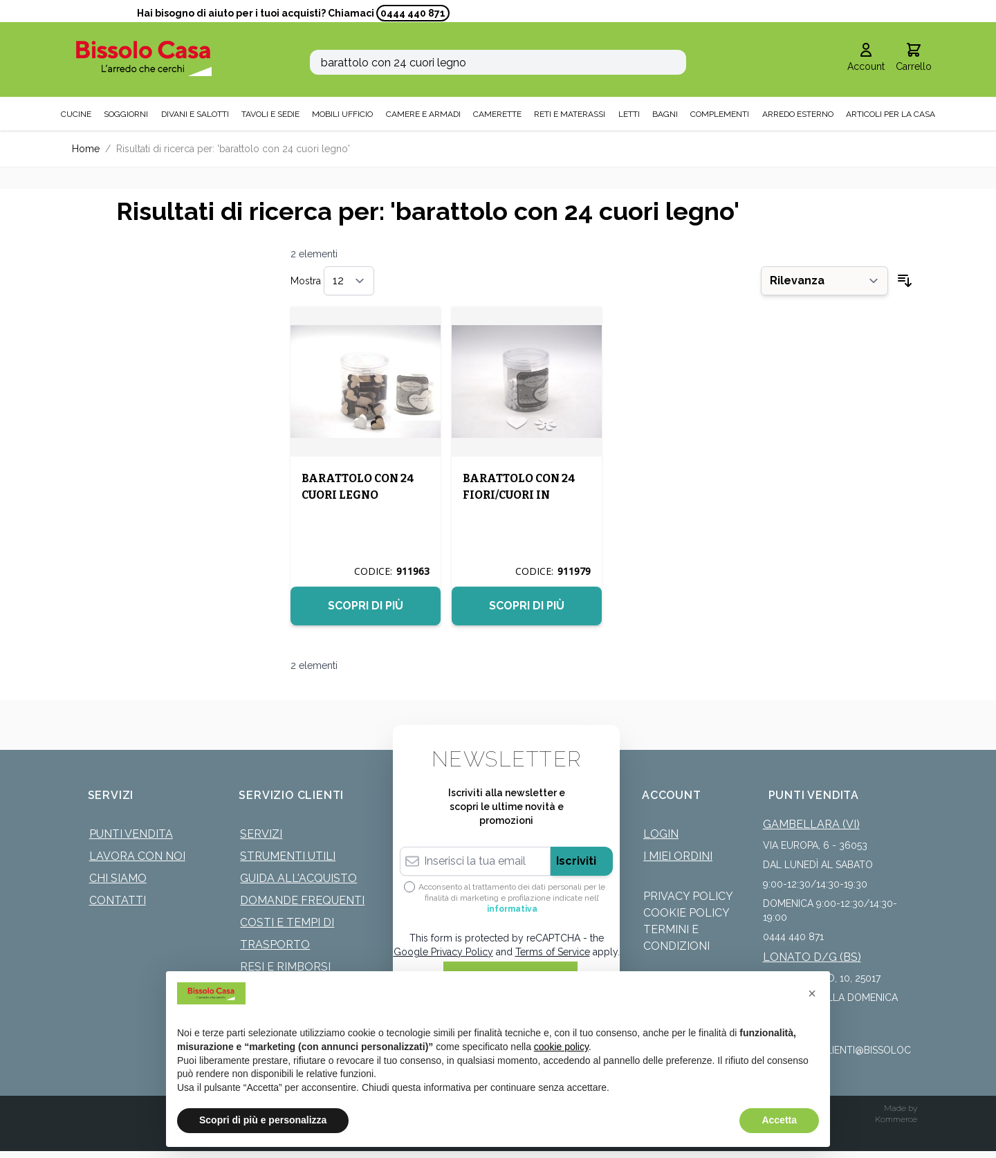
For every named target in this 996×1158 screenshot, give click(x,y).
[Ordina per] (824, 280)
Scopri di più (365, 605)
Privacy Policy (688, 896)
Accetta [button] (779, 1119)
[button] (812, 993)
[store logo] (144, 58)
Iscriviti (576, 860)
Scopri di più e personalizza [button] (262, 1119)
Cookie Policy (686, 912)
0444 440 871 (412, 13)
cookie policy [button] (561, 1046)
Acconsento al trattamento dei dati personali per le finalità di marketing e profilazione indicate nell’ (511, 898)
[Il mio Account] (866, 58)
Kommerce (896, 1119)
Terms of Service (552, 951)
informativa (512, 909)
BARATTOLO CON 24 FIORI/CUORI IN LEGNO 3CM (519, 495)
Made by (900, 1108)
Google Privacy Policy (443, 951)
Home (86, 148)
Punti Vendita (131, 833)
